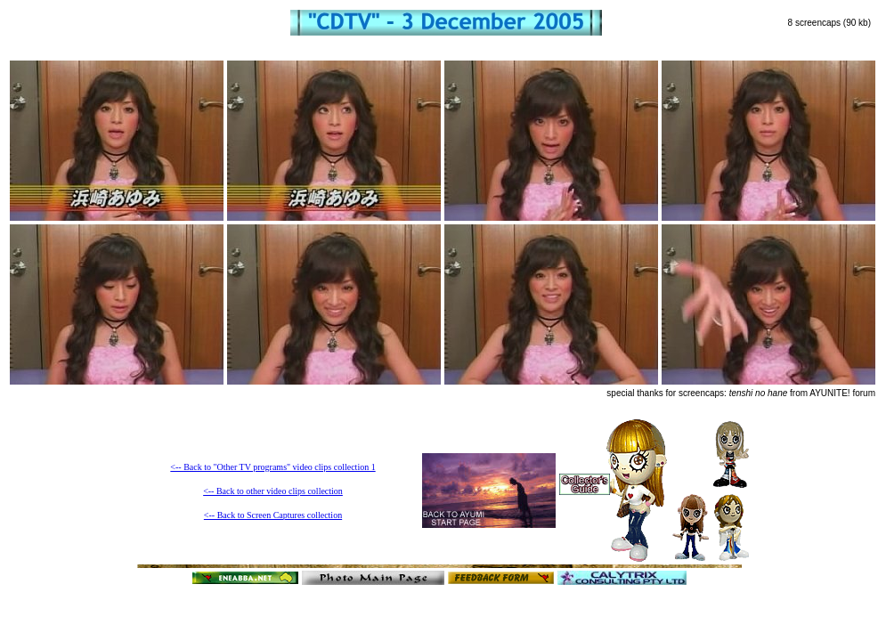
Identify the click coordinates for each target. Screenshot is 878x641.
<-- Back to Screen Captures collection (273, 515)
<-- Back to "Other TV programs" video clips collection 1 (272, 467)
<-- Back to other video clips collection (273, 491)
